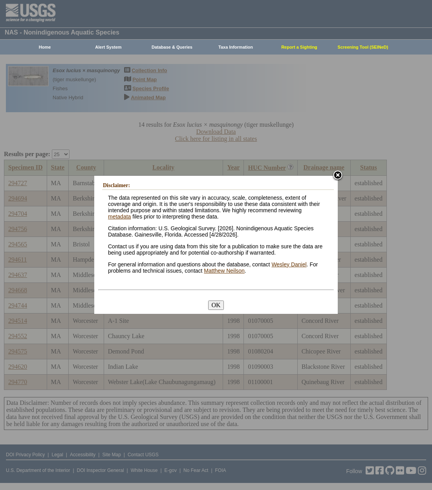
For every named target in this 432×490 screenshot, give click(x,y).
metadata (119, 216)
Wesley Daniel (288, 264)
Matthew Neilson (224, 271)
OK (215, 305)
